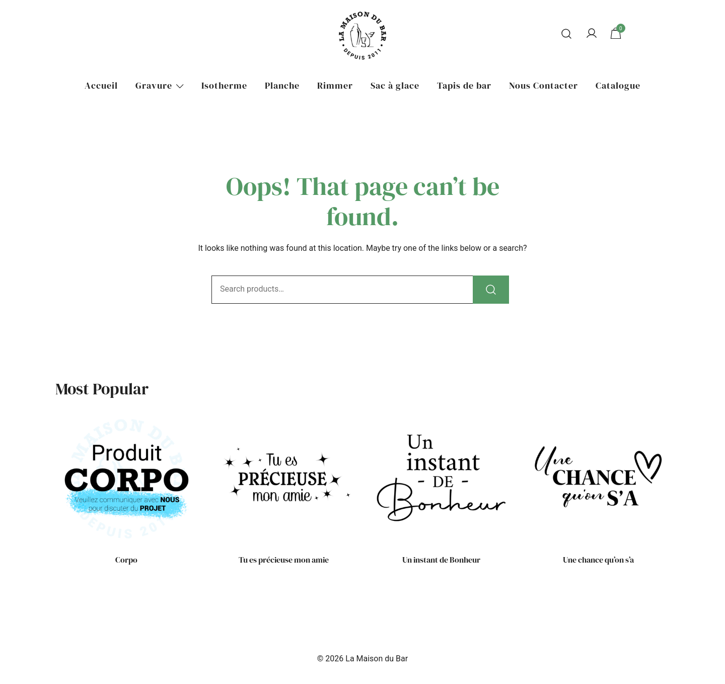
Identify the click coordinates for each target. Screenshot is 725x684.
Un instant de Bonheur (441, 559)
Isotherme (224, 85)
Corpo (126, 559)
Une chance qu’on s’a (598, 559)
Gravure (153, 85)
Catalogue (618, 85)
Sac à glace (395, 85)
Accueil (101, 85)
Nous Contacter (543, 85)
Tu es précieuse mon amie (284, 559)
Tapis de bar (464, 85)
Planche (282, 85)
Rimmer (335, 85)
